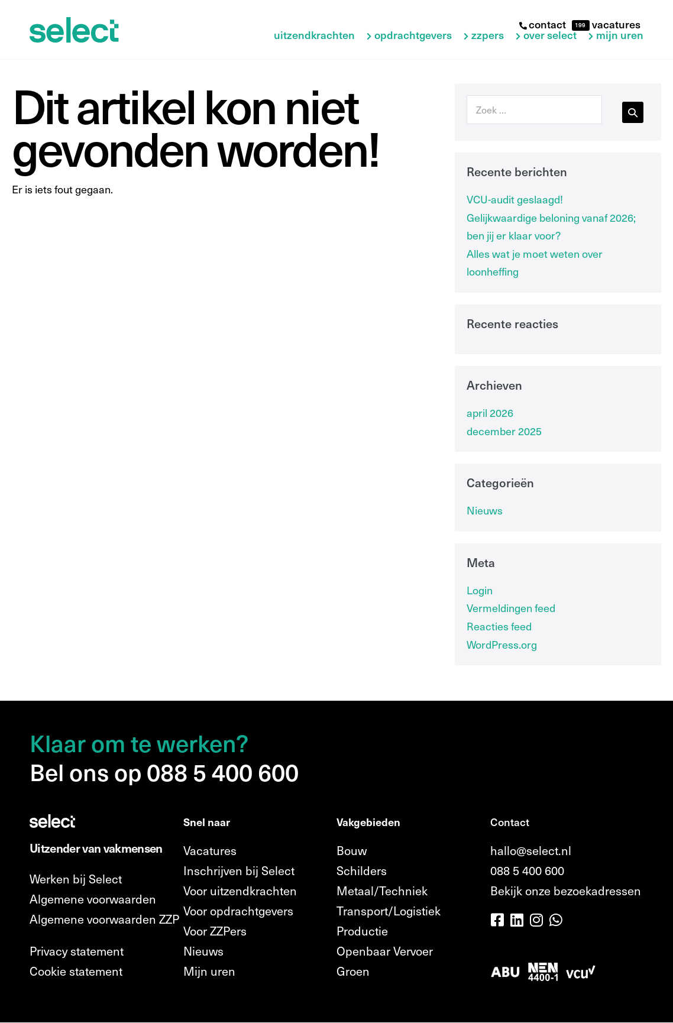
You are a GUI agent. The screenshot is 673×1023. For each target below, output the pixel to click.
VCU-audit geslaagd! (515, 199)
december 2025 (504, 430)
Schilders (361, 870)
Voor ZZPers (215, 930)
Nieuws (485, 510)
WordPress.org (502, 644)
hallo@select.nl (530, 850)
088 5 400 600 (527, 870)
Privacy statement (77, 951)
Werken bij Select (76, 878)
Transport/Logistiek (388, 910)
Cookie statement (76, 971)
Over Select (550, 35)
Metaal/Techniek (382, 890)
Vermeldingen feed (511, 607)
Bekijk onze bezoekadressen (565, 890)
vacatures (615, 24)
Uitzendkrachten (314, 35)
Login (480, 589)
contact (542, 24)
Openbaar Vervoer (384, 951)
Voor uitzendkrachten (240, 890)
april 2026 (490, 412)
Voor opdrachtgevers (238, 910)
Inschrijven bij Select (239, 870)
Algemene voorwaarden (93, 899)
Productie (362, 930)
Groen (353, 971)
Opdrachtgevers (413, 35)
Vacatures (210, 850)
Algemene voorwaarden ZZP (104, 919)
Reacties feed (499, 626)
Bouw (351, 850)
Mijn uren (619, 35)
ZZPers (487, 35)
